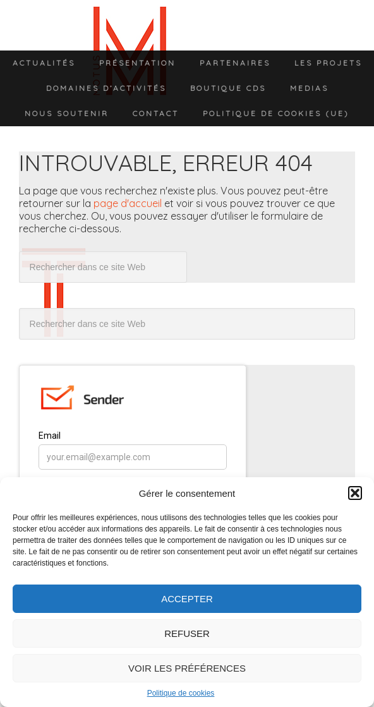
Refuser (187, 633)
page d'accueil (128, 203)
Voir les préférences (187, 668)
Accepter (187, 598)
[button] (355, 493)
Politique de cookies (181, 693)
